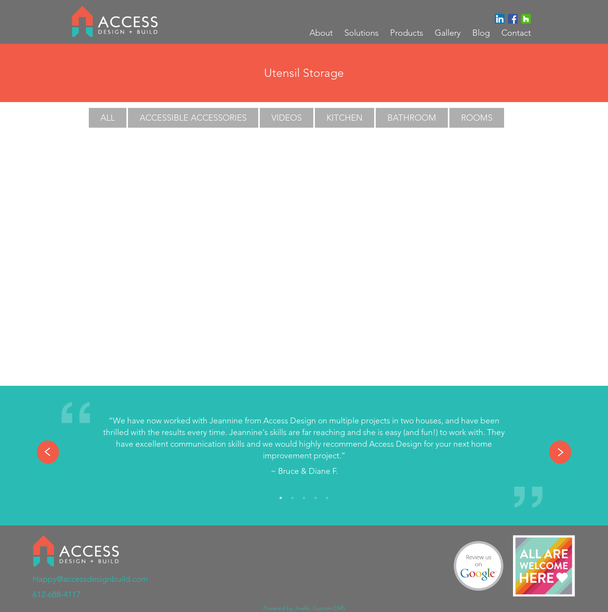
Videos (286, 118)
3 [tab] (304, 498)
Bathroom (411, 118)
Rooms (476, 118)
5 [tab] (327, 498)
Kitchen (344, 118)
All (107, 118)
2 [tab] (292, 498)
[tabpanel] (304, 448)
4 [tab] (316, 498)
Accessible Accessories (193, 118)
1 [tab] (281, 498)
